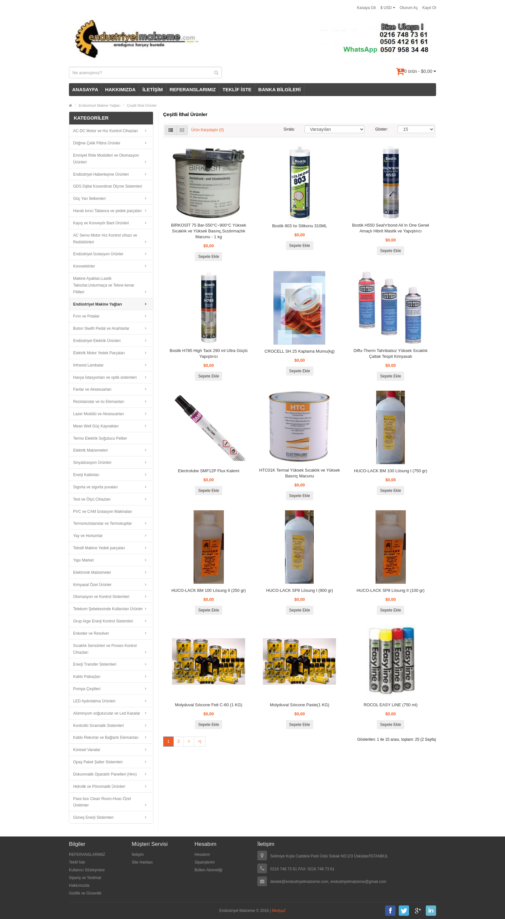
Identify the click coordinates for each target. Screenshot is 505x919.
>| (199, 741)
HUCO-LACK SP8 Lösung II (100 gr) (390, 590)
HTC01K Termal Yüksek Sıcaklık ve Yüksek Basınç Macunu (299, 473)
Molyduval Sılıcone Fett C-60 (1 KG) (208, 704)
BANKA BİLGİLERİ (279, 89)
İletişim (138, 854)
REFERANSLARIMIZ (192, 89)
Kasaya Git (366, 7)
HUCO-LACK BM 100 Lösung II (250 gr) (208, 590)
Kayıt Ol (429, 7)
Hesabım (202, 854)
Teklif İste (77, 862)
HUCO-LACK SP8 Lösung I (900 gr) (299, 590)
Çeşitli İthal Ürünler (142, 105)
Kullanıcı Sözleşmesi (87, 870)
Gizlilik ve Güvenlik (85, 893)
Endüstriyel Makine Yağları (99, 105)
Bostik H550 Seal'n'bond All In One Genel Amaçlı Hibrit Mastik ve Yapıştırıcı (390, 228)
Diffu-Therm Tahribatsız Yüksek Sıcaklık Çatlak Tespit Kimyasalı (391, 353)
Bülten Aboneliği (208, 870)
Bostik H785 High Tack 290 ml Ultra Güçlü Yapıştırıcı (209, 353)
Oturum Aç (409, 7)
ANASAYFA (85, 89)
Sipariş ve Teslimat (85, 877)
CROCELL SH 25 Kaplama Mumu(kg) (299, 351)
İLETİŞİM (152, 89)
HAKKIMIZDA (120, 89)
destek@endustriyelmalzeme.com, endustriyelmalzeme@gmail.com (328, 881)
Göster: (381, 129)
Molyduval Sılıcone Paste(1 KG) (299, 704)
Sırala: (289, 129)
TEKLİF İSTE (237, 89)
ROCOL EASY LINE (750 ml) (391, 704)
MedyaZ (279, 910)
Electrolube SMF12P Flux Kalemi (208, 470)
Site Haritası (142, 862)
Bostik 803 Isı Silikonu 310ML (299, 225)
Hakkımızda (79, 885)
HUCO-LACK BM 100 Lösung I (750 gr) (390, 470)
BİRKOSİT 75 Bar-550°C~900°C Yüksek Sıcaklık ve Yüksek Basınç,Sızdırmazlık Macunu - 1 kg (208, 231)
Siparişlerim (205, 862)
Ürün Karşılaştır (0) (207, 130)
